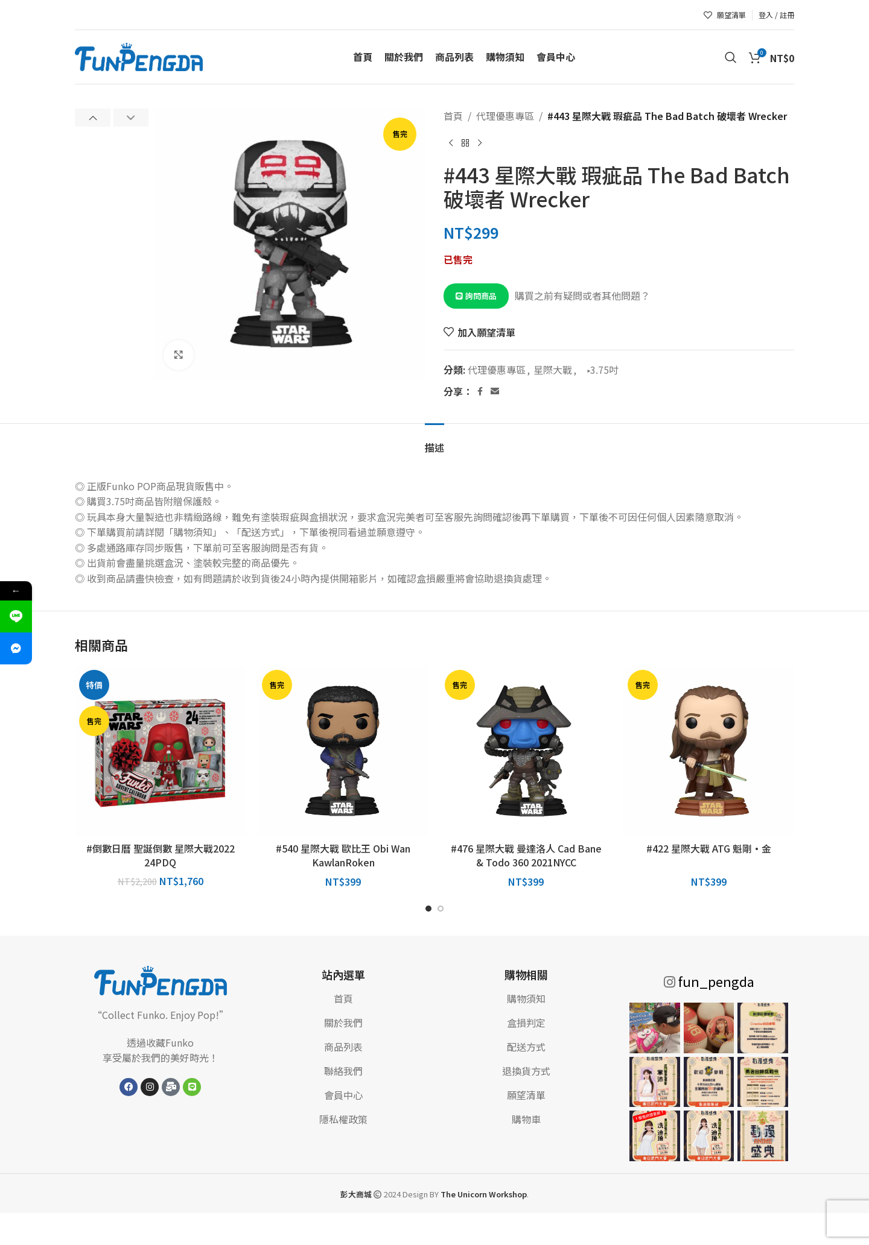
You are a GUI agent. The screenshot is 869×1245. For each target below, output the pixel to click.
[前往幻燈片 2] (441, 909)
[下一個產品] (480, 143)
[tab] (434, 441)
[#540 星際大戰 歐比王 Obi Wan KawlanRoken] (343, 751)
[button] (92, 118)
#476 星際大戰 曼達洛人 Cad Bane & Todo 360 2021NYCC (526, 855)
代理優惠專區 (505, 116)
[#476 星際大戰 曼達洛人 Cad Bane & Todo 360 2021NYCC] (526, 751)
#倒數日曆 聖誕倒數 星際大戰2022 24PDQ (160, 855)
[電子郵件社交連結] (495, 391)
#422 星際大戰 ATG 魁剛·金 (708, 848)
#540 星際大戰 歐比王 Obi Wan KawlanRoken (343, 855)
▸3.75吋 (599, 369)
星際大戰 (552, 369)
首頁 (453, 116)
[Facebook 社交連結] (480, 391)
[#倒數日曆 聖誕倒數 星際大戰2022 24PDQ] (160, 751)
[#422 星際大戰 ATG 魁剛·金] (708, 751)
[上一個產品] (451, 143)
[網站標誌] (139, 55)
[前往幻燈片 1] (428, 909)
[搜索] (731, 57)
